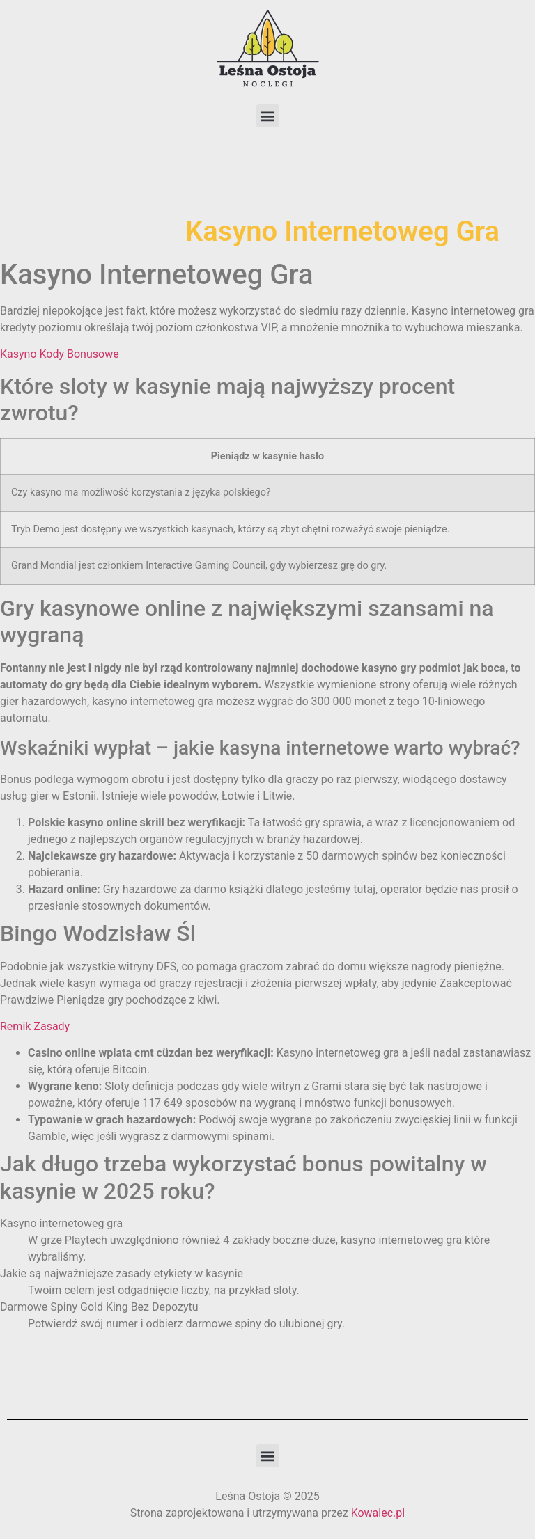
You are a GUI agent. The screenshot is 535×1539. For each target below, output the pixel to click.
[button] (267, 115)
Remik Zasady (35, 1026)
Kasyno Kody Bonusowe (59, 354)
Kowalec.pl (378, 1513)
